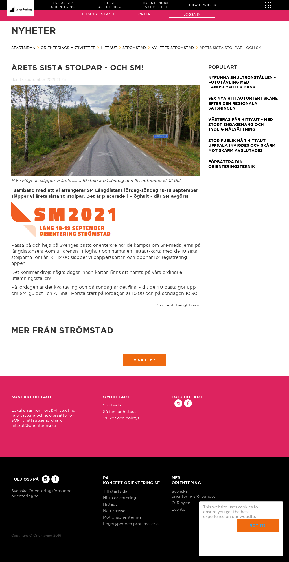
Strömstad (134, 48)
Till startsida (115, 491)
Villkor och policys (121, 418)
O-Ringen (181, 503)
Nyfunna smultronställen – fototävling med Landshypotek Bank (242, 82)
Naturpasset (115, 510)
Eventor (179, 509)
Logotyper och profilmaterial (131, 523)
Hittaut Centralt (97, 14)
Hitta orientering (119, 498)
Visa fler (145, 360)
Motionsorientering (122, 517)
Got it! (257, 525)
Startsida (112, 405)
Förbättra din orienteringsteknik (231, 164)
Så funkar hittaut (119, 411)
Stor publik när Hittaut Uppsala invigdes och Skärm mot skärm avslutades (241, 145)
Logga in (191, 14)
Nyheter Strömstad (172, 48)
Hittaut (109, 48)
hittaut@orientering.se (33, 425)
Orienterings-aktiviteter (68, 48)
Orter (144, 14)
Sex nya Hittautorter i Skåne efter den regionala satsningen (243, 103)
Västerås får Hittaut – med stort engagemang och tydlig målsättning (240, 124)
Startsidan (23, 48)
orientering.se (24, 496)
